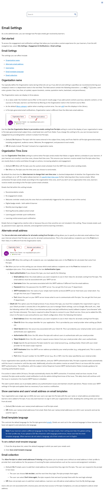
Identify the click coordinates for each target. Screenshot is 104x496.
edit (62, 106)
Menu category (21, 106)
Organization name (13, 60)
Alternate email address (14, 64)
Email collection (11, 75)
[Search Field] (52, 14)
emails (49, 422)
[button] (75, 14)
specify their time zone (50, 177)
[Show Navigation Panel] (102, 2)
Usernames (10, 68)
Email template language (15, 72)
